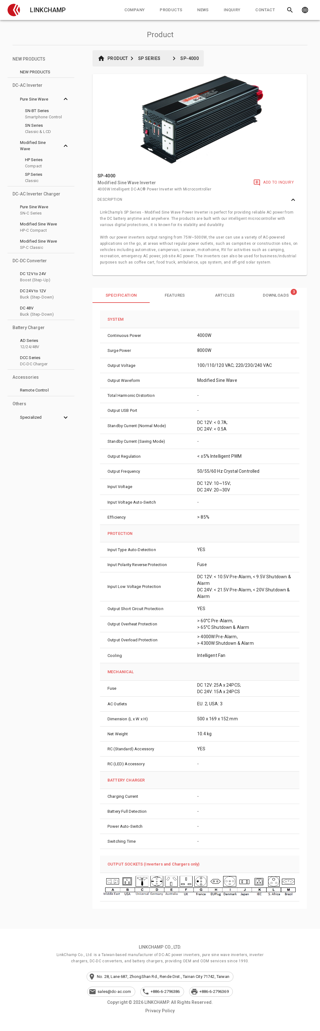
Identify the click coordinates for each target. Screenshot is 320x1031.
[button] (14, 10)
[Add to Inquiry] (273, 183)
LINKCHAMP (48, 10)
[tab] (134, 9)
